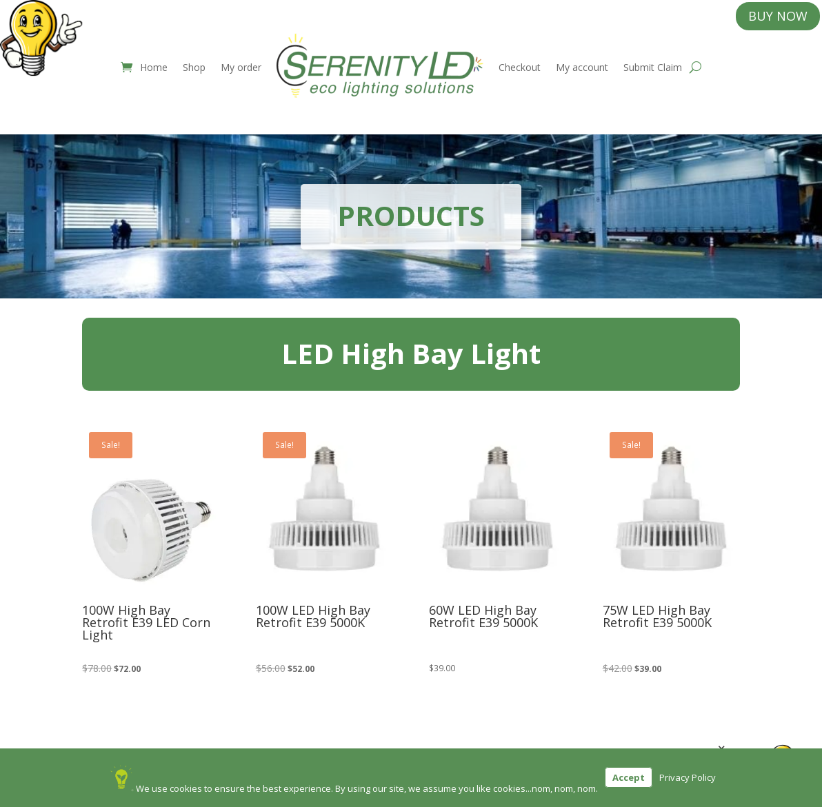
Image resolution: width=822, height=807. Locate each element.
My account (582, 67)
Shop (194, 67)
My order (241, 67)
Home (154, 67)
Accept (628, 777)
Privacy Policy (687, 777)
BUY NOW (778, 16)
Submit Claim (652, 67)
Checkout (520, 67)
